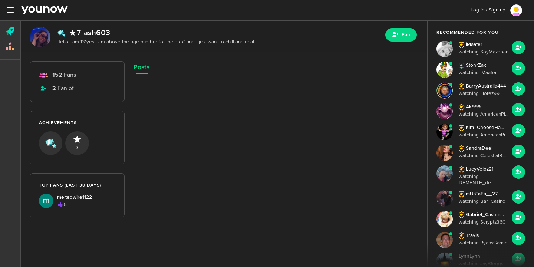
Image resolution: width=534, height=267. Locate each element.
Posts (141, 67)
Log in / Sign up (488, 10)
